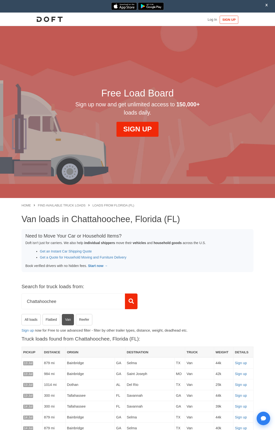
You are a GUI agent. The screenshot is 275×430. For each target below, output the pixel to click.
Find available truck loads (62, 205)
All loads (31, 319)
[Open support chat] (263, 418)
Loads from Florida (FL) (113, 205)
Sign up (28, 330)
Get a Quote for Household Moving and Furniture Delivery (83, 257)
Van (68, 319)
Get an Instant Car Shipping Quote (66, 251)
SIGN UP (238, 19)
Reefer (84, 319)
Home (26, 205)
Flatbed (51, 319)
